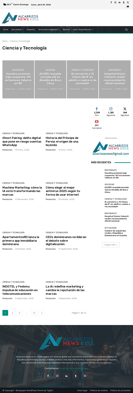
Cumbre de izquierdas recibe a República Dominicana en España (116, 233)
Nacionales (18, 70)
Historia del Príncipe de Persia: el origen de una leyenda (62, 141)
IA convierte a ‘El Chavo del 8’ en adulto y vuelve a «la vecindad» (117, 204)
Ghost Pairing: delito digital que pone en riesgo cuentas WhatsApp (21, 141)
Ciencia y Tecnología (83, 70)
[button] (126, 29)
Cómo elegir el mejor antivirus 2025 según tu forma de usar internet (62, 191)
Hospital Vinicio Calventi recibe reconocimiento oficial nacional (116, 218)
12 (34, 312)
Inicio (5, 41)
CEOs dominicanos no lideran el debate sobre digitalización (66, 240)
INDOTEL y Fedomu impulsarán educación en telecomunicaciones (20, 290)
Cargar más (111, 244)
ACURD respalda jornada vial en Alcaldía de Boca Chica (116, 189)
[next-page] (42, 312)
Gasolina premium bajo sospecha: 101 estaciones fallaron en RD (117, 175)
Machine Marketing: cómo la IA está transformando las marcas (22, 191)
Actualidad (111, 228)
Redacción (7, 150)
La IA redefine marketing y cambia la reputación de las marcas (65, 290)
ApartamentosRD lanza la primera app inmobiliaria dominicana (20, 240)
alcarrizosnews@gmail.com (74, 368)
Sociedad (50, 70)
